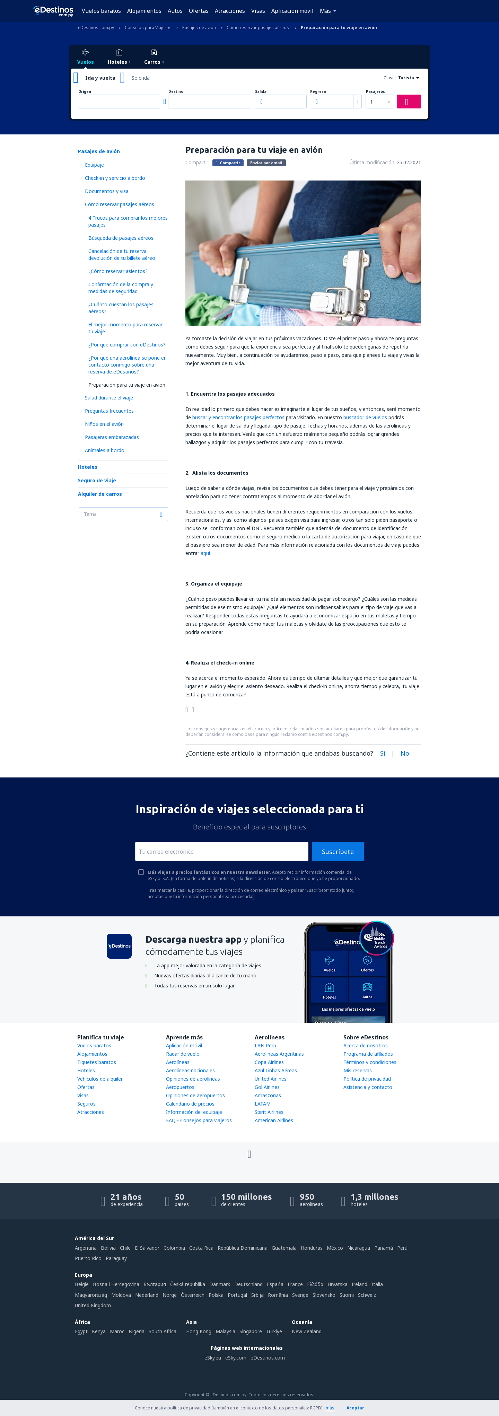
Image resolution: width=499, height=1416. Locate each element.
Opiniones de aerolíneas (193, 1078)
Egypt (81, 1331)
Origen (84, 91)
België (82, 1284)
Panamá (383, 1248)
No (405, 753)
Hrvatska (337, 1284)
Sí (382, 753)
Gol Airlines (267, 1087)
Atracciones (230, 11)
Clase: (390, 78)
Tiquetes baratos (96, 1062)
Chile (125, 1248)
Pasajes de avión (99, 151)
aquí (205, 553)
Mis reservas (357, 1070)
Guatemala (284, 1248)
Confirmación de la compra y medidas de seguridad (120, 287)
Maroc (117, 1331)
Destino (175, 91)
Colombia (174, 1248)
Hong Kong (198, 1331)
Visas (258, 11)
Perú (402, 1248)
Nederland (146, 1295)
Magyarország (91, 1295)
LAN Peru (265, 1045)
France (295, 1284)
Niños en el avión (104, 424)
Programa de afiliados (368, 1053)
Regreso (318, 91)
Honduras (312, 1248)
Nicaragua (358, 1248)
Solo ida (141, 77)
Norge (170, 1295)
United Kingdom (93, 1305)
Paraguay (116, 1258)
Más (325, 11)
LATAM (263, 1103)
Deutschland (248, 1284)
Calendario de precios (190, 1103)
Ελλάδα (315, 1284)
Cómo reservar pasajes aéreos (119, 204)
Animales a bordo (104, 450)
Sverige (300, 1295)
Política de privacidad (367, 1078)
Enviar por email (266, 162)
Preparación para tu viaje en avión (126, 384)
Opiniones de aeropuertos (195, 1095)
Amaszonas (268, 1095)
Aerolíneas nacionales (190, 1070)
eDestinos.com (268, 1357)
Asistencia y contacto (367, 1087)
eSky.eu (212, 1357)
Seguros (86, 1103)
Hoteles (87, 467)
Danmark (219, 1284)
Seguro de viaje (97, 480)
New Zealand (307, 1331)
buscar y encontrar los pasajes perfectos (238, 417)
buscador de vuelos (365, 417)
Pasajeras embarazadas (112, 437)
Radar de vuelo (183, 1053)
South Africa (162, 1331)
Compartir (228, 162)
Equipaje (94, 164)
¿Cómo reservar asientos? (118, 271)
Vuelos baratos (101, 11)
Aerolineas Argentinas (279, 1053)
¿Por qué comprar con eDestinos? (127, 344)
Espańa (275, 1284)
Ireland (359, 1284)
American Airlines (274, 1120)
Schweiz (367, 1295)
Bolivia (108, 1248)
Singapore (250, 1331)
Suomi (347, 1295)
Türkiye (274, 1331)
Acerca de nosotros (365, 1045)
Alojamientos (144, 11)
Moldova (121, 1295)
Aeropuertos (180, 1087)
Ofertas (199, 11)
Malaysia (225, 1331)
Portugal (237, 1295)
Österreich (192, 1295)
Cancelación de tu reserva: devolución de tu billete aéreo (121, 254)
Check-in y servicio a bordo (115, 178)
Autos (175, 11)
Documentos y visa (107, 191)
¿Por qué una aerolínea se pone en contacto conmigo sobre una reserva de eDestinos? (127, 364)
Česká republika (187, 1284)
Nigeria (137, 1331)
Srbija (257, 1295)
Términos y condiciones (369, 1062)
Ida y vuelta (100, 77)
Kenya (99, 1331)
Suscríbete (338, 851)
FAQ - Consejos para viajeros (199, 1120)
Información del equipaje (194, 1112)
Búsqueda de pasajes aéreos (121, 238)
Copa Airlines (269, 1062)
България (154, 1284)
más (330, 1408)
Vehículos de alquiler (100, 1078)
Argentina (86, 1248)
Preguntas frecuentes (109, 410)
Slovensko (324, 1295)
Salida (260, 91)
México (335, 1248)
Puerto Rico (88, 1258)
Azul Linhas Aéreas (276, 1070)
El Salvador (147, 1248)
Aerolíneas (178, 1062)
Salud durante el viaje (109, 397)
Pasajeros (375, 91)
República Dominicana (243, 1248)
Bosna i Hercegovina (116, 1284)
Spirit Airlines (269, 1112)
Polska (216, 1295)
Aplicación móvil (292, 11)
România (278, 1295)
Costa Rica (201, 1248)
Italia (377, 1284)
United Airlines (271, 1078)
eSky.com (235, 1357)
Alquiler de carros (100, 494)
